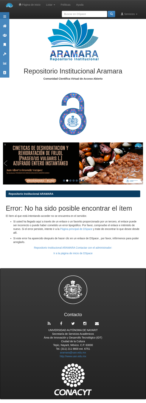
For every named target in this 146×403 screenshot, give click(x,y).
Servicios (129, 14)
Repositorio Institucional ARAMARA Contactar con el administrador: (73, 247)
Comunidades (4, 37)
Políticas (66, 4)
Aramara (4, 27)
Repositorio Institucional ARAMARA (31, 193)
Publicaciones (4, 46)
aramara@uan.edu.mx (73, 352)
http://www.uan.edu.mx (73, 356)
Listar (50, 4)
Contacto (4, 74)
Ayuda (79, 4)
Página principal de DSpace (76, 228)
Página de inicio (30, 4)
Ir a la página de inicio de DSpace (72, 253)
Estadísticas (4, 65)
